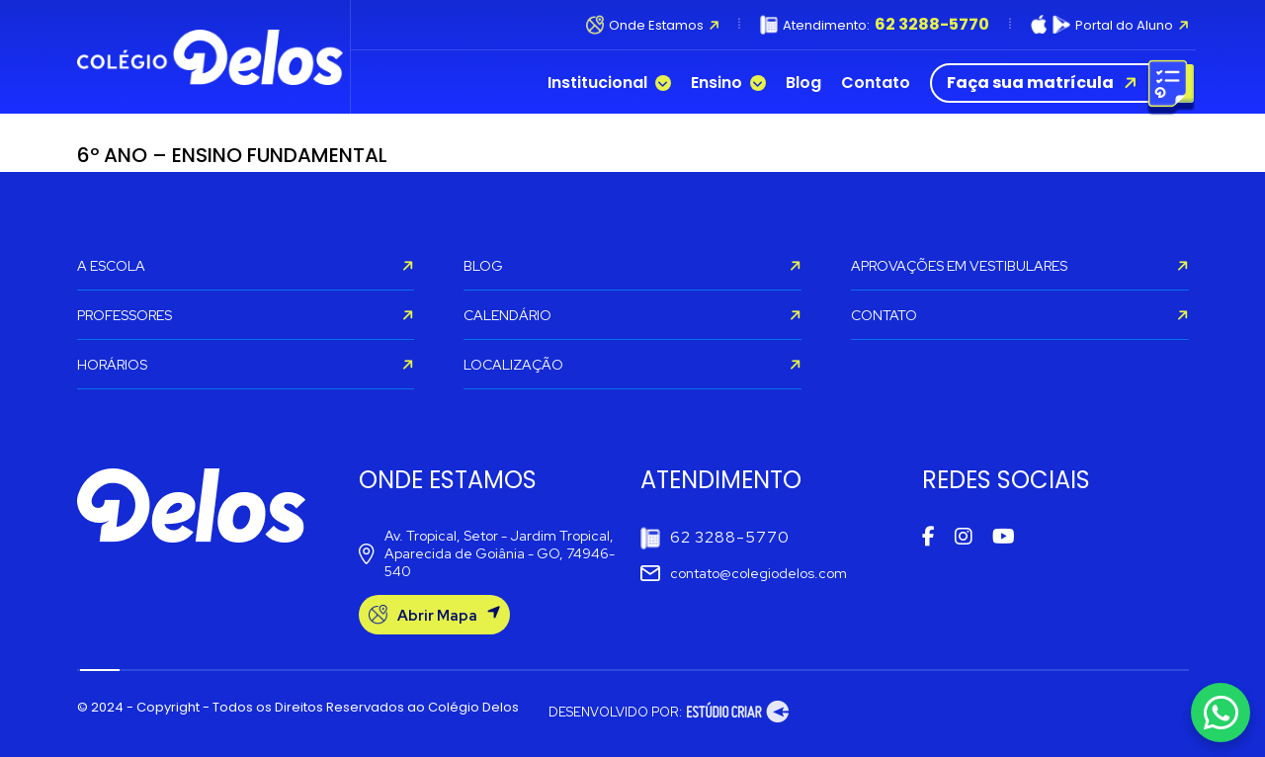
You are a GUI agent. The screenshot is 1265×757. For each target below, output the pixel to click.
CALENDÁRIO (632, 315)
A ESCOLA (246, 266)
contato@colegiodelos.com (743, 573)
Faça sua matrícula (1058, 83)
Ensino (728, 83)
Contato (875, 83)
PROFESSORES (246, 315)
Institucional (609, 83)
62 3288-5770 (715, 538)
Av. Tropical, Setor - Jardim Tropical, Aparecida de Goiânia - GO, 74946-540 (487, 553)
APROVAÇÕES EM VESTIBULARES (1020, 266)
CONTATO (1020, 315)
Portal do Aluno (1110, 25)
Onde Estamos (652, 25)
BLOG (632, 266)
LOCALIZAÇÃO (632, 365)
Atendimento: (874, 25)
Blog (803, 83)
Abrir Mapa (434, 615)
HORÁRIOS (246, 365)
